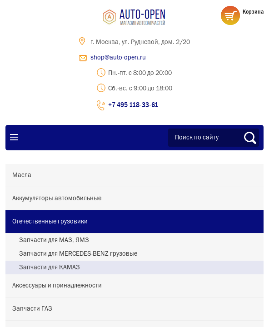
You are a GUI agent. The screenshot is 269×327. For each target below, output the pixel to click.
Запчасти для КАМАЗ (49, 267)
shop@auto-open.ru (118, 57)
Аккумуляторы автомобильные (56, 198)
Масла (21, 175)
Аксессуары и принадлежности (57, 285)
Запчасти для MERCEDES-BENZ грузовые (78, 254)
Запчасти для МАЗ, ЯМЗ (54, 240)
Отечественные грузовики (50, 221)
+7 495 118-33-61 (133, 104)
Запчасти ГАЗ (32, 309)
